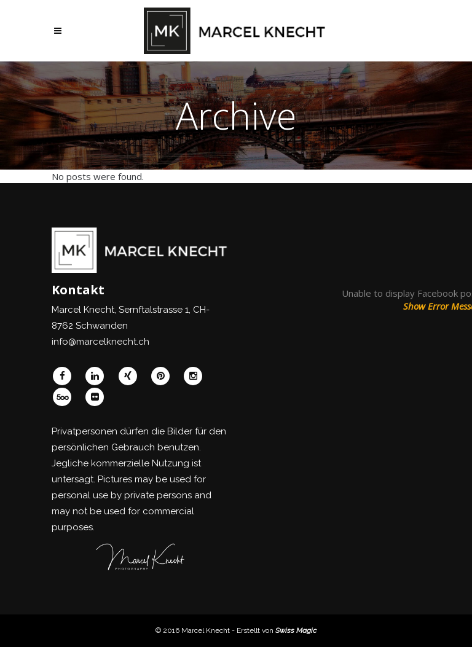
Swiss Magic (296, 630)
